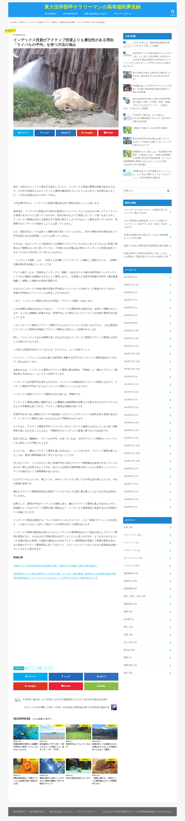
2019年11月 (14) (132, 361)
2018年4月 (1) (130, 507)
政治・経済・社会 (135, 596)
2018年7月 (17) (131, 484)
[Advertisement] (66, 160)
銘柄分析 (130, 665)
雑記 (128, 673)
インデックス (46, 668)
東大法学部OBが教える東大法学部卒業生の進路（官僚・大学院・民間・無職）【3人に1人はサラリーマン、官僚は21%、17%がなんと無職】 (147, 104)
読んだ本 (130, 642)
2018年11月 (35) (132, 453)
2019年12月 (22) (132, 353)
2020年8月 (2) (130, 292)
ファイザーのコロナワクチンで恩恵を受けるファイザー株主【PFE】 (145, 211)
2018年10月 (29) (132, 461)
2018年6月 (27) (131, 491)
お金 (128, 527)
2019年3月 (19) (131, 422)
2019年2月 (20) (131, 430)
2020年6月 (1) (130, 307)
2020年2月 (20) (131, 338)
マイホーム (131, 565)
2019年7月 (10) (131, 392)
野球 (127, 657)
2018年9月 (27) (131, 468)
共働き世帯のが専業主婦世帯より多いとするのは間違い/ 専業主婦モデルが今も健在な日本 (146, 255)
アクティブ (32, 668)
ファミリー (131, 542)
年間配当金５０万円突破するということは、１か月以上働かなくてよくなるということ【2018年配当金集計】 (152, 174)
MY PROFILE (51, 14)
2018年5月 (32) (131, 499)
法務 (128, 634)
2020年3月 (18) (131, 330)
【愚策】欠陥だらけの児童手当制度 (150, 128)
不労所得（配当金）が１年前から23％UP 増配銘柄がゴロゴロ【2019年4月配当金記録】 (151, 118)
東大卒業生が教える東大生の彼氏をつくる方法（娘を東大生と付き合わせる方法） (152, 76)
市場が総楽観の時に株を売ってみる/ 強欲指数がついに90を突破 (146, 236)
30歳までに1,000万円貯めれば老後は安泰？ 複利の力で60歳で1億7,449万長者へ (55, 565)
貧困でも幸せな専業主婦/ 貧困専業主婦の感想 (146, 246)
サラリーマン (132, 535)
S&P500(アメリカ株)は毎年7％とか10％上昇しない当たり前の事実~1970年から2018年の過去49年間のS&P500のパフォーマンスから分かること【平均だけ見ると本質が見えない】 (147, 59)
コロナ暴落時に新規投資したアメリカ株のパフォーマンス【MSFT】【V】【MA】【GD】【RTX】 (146, 223)
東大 (128, 627)
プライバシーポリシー (123, 14)
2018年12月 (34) (132, 445)
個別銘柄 (131, 573)
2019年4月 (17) (131, 415)
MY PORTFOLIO (70, 14)
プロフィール (132, 550)
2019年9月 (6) (130, 376)
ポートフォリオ (133, 558)
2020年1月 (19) (131, 346)
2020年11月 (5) (131, 285)
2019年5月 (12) (131, 407)
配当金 (129, 650)
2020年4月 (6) (130, 323)
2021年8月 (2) (130, 277)
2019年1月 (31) (131, 438)
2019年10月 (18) (132, 369)
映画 (128, 611)
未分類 (128, 619)
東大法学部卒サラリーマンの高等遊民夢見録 (92, 7)
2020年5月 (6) (130, 315)
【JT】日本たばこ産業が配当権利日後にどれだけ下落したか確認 (151, 44)
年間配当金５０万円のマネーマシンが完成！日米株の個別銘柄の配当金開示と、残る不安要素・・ (152, 89)
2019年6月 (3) (130, 399)
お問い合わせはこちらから (95, 14)
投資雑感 (130, 588)
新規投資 (130, 604)
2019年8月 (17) (131, 384)
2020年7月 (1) (130, 300)
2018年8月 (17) (131, 476)
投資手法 (19, 668)
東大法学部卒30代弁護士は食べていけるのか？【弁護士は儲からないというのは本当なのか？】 (152, 141)
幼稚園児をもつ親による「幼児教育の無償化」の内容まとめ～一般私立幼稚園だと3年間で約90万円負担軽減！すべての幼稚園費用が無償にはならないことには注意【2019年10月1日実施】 (147, 158)
